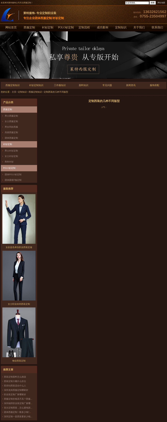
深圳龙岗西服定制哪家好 (16, 390)
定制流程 (84, 27)
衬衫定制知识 (36, 85)
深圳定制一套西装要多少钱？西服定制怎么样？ (27, 416)
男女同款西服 (11, 127)
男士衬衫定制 (11, 151)
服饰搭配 (154, 85)
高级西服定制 (11, 132)
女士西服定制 (11, 121)
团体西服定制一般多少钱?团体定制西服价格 (25, 412)
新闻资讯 (131, 85)
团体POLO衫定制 (13, 174)
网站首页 (11, 27)
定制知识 (120, 27)
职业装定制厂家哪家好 (15, 394)
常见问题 (107, 85)
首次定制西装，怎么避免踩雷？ (19, 408)
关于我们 (139, 27)
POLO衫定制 (66, 27)
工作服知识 (60, 85)
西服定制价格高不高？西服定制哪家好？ (24, 399)
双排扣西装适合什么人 (16, 385)
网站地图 (161, 3)
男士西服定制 (11, 116)
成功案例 (102, 27)
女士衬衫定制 (11, 156)
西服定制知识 (13, 85)
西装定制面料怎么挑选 (15, 377)
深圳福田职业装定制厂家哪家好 (19, 403)
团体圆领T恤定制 (13, 180)
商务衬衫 (9, 162)
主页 (14, 92)
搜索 (153, 3)
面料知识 (83, 85)
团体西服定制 (11, 138)
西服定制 (29, 27)
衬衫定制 (47, 27)
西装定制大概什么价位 (15, 381)
